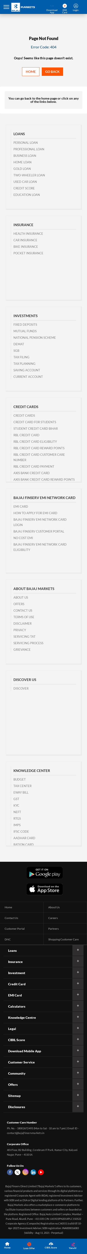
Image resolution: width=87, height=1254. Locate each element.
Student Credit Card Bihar (35, 428)
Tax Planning (24, 363)
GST (16, 799)
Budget (19, 779)
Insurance (15, 962)
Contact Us (11, 918)
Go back (52, 72)
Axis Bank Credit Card (31, 473)
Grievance (22, 649)
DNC (8, 939)
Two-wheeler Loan (29, 175)
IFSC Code (21, 831)
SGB (16, 350)
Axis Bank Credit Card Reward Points (44, 479)
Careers (53, 918)
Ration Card (23, 844)
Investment (16, 973)
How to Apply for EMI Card (35, 513)
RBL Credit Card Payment (33, 466)
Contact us (22, 610)
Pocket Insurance (28, 253)
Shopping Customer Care (63, 939)
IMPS (17, 825)
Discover (21, 688)
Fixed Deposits (25, 324)
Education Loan (26, 195)
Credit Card (17, 984)
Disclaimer (22, 623)
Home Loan (22, 162)
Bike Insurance (25, 246)
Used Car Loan (25, 182)
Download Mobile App (24, 1051)
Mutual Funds (25, 331)
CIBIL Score (16, 1040)
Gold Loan (22, 169)
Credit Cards (24, 415)
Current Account (28, 377)
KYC (16, 805)
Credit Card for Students (34, 422)
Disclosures (16, 1107)
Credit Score (24, 188)
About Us (20, 597)
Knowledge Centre (22, 1017)
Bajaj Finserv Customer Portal (38, 531)
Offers (18, 604)
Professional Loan (28, 149)
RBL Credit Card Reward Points (38, 448)
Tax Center (22, 786)
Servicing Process (28, 643)
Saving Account (26, 370)
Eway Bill (21, 792)
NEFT (17, 812)
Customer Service (21, 1062)
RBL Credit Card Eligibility (35, 441)
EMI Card (20, 506)
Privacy (19, 630)
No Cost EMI (23, 538)
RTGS (17, 818)
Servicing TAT (24, 636)
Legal (12, 1029)
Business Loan (24, 156)
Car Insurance (25, 240)
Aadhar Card (24, 838)
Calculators (16, 1006)
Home (31, 72)
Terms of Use (23, 617)
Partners (53, 928)
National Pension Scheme (34, 337)
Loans (12, 950)
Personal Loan (25, 142)
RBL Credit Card (26, 435)
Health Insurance (28, 233)
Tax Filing (21, 357)
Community (17, 1073)
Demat (18, 344)
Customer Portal (15, 928)
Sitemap (14, 1096)
